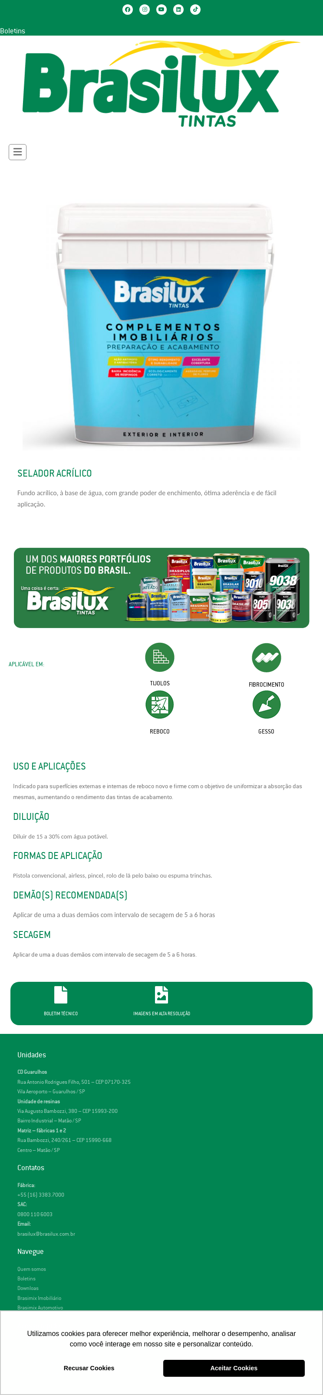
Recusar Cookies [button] (89, 1368)
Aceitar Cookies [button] (233, 1368)
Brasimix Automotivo (40, 1308)
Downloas (28, 1288)
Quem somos (31, 1269)
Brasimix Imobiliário (39, 1298)
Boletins (12, 31)
